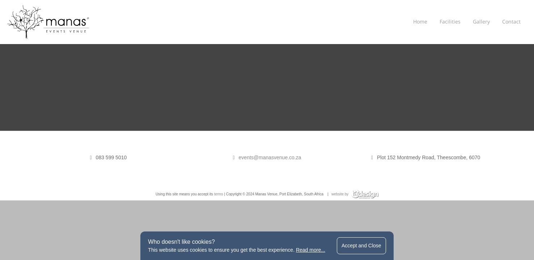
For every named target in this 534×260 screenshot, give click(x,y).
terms (218, 194)
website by (354, 194)
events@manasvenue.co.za (270, 157)
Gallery (481, 21)
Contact (511, 21)
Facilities (450, 21)
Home (420, 21)
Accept (361, 245)
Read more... (310, 250)
